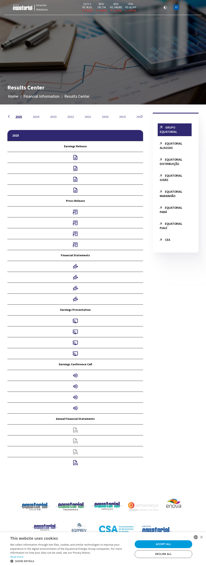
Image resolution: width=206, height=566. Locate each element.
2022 (70, 117)
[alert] (103, 549)
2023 (53, 117)
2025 (18, 117)
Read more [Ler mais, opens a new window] (16, 557)
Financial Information (41, 96)
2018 (139, 117)
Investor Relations (42, 7)
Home (13, 96)
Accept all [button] (163, 544)
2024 (36, 117)
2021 (87, 117)
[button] (70, 561)
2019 (122, 117)
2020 (105, 117)
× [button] (201, 537)
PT (176, 7)
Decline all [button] (163, 554)
